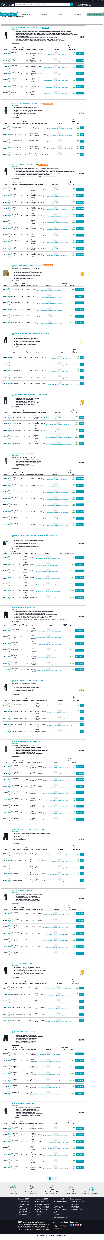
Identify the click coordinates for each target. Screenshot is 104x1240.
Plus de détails (32, 46)
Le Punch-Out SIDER (42, 1206)
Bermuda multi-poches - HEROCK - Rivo (40, 611)
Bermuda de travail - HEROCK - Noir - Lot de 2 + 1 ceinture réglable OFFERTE (51, 538)
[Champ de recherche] (42, 4)
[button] (97, 1)
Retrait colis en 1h (50, 1)
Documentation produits (77, 1212)
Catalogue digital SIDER (43, 1211)
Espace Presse (23, 1217)
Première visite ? (23, 1206)
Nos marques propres (24, 1211)
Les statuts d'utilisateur (43, 1207)
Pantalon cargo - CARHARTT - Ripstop (40, 967)
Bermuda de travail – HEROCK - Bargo (40, 1034)
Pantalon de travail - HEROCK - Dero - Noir (41, 168)
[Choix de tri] (81, 25)
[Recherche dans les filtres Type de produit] (8, 35)
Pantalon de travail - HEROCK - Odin (39, 894)
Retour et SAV (57, 1211)
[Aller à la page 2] (53, 1182)
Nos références (23, 1212)
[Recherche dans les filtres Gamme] (8, 72)
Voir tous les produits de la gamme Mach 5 (40, 686)
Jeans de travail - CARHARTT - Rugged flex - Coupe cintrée (46, 397)
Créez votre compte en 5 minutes (82, 1)
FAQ (55, 1207)
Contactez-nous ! (41, 1219)
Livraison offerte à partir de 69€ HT (64, 1)
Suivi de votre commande (60, 1204)
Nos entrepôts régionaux (43, 1204)
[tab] (26, 1202)
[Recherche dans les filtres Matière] (8, 117)
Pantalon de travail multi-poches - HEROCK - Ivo (43, 31)
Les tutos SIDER (75, 1211)
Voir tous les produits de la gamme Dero (39, 460)
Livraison (56, 1206)
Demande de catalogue (43, 1209)
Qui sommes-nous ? (24, 1204)
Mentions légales (40, 1238)
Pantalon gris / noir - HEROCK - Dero (40, 457)
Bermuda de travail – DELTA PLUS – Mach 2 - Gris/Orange (45, 832)
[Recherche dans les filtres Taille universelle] (8, 97)
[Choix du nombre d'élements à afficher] (92, 25)
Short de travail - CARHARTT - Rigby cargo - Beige (44, 268)
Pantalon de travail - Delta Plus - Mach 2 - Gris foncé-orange (47, 336)
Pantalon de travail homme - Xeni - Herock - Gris (43, 745)
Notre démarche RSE (24, 1216)
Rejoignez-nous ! (23, 1214)
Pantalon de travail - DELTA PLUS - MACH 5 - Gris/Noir (44, 683)
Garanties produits (59, 1209)
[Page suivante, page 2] (56, 1182)
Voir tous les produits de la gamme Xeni (39, 748)
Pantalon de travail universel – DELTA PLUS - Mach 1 (44, 106)
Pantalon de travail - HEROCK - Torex (40, 1107)
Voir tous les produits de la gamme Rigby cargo (41, 271)
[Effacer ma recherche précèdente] (14, 35)
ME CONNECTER (97, 56)
